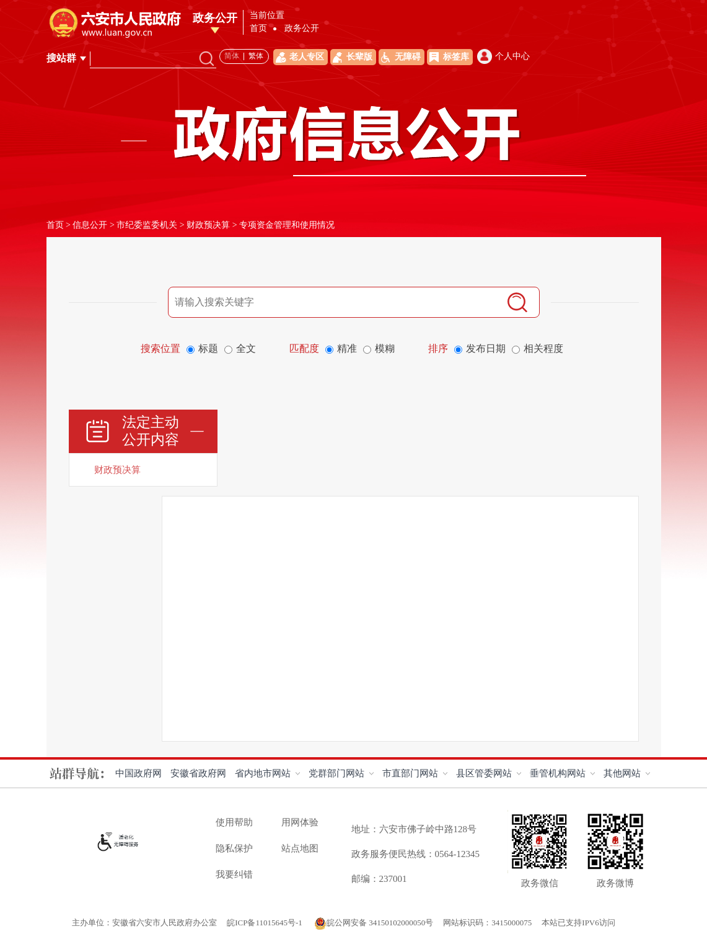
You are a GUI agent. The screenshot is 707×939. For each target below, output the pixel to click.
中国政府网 (138, 773)
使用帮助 (234, 822)
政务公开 (367, 30)
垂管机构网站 (558, 773)
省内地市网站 (263, 773)
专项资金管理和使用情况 (287, 225)
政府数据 (587, 30)
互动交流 (543, 30)
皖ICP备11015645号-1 (265, 922)
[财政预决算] (143, 470)
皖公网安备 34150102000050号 (373, 922)
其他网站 (622, 773)
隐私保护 (234, 848)
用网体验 (299, 822)
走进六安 (323, 30)
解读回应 (455, 30)
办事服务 (499, 30)
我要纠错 (234, 874)
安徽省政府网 (198, 773)
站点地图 (299, 848)
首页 (245, 30)
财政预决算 (208, 225)
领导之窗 (279, 30)
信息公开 (89, 225)
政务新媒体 (636, 30)
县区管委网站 (484, 773)
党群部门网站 (336, 773)
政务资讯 (411, 30)
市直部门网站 (410, 773)
